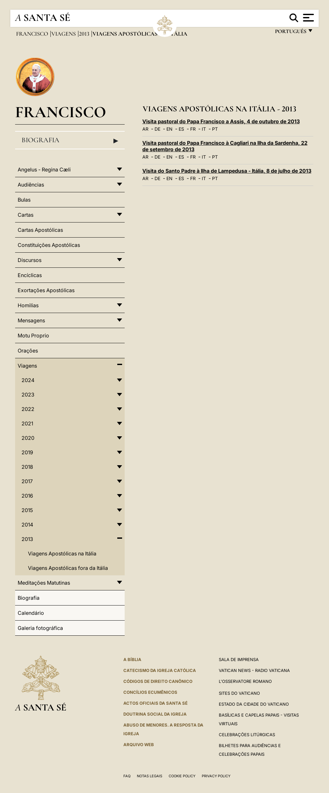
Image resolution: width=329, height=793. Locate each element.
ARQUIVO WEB (138, 744)
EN (169, 129)
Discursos (29, 260)
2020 (28, 438)
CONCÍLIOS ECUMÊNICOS (150, 692)
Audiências (31, 184)
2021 (27, 423)
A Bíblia (132, 659)
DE (157, 129)
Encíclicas (30, 275)
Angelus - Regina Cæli (44, 169)
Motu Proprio (33, 335)
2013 (85, 33)
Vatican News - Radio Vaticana (254, 670)
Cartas (25, 215)
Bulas (24, 199)
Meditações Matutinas (44, 583)
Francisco (32, 33)
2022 (28, 409)
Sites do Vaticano (239, 693)
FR (193, 129)
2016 (27, 495)
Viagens (64, 33)
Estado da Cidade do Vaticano (254, 704)
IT (204, 129)
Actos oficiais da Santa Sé (155, 703)
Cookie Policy (182, 776)
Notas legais (149, 776)
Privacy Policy (216, 776)
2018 (27, 467)
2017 (27, 481)
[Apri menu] (307, 17)
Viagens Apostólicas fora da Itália (68, 568)
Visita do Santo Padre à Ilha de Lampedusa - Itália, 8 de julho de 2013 (226, 171)
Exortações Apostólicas (46, 290)
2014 (27, 524)
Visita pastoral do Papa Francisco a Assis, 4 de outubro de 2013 (221, 121)
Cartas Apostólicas (40, 230)
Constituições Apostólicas (49, 245)
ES (181, 129)
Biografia (70, 140)
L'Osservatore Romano (245, 681)
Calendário (31, 613)
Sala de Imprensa (239, 659)
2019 (27, 452)
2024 (28, 380)
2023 (28, 394)
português (290, 33)
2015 (27, 510)
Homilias (28, 305)
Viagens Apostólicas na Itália (62, 553)
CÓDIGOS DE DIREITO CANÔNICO (157, 681)
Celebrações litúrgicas (247, 734)
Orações (28, 350)
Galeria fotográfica (40, 628)
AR (145, 129)
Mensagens (31, 320)
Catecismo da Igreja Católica (159, 670)
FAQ (126, 776)
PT (215, 129)
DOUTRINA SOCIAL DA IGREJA (155, 714)
